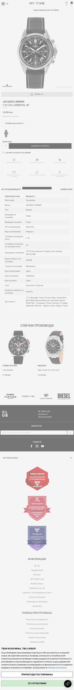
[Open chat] (68, 684)
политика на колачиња (57, 668)
